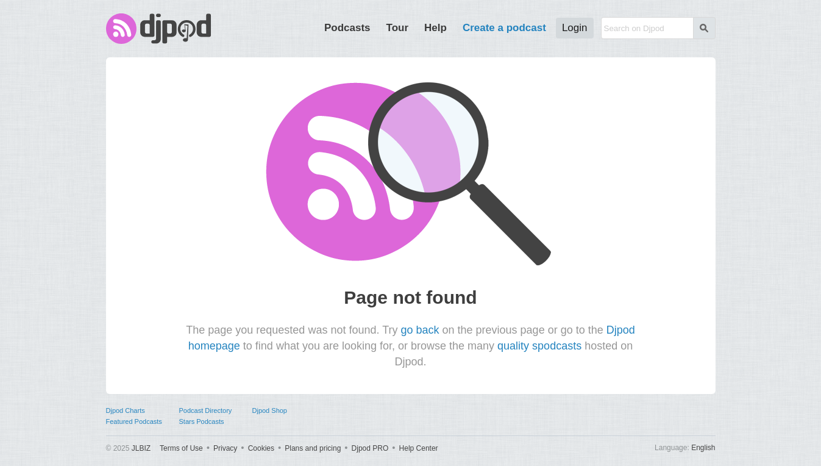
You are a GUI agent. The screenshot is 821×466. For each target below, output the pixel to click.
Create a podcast (504, 28)
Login (575, 28)
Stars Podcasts (201, 421)
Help (435, 28)
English (703, 447)
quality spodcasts (539, 346)
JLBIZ (141, 448)
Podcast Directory (205, 410)
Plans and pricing (313, 448)
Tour (397, 28)
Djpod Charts (125, 410)
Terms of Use (181, 448)
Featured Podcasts (134, 421)
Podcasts (347, 28)
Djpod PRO (370, 448)
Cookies (261, 448)
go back (419, 330)
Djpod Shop (270, 410)
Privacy (225, 448)
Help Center (418, 448)
